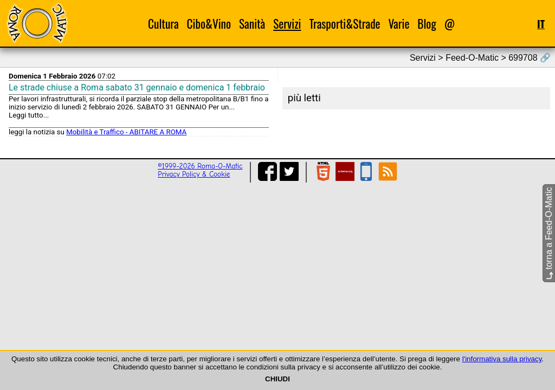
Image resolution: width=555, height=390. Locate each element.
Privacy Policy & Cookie (194, 174)
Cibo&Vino (209, 23)
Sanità (252, 23)
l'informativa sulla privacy (502, 359)
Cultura (163, 23)
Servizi (287, 23)
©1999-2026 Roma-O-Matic (200, 166)
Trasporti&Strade (344, 23)
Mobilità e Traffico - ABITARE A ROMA (126, 132)
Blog (426, 23)
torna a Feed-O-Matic (548, 233)
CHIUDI (277, 379)
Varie (398, 23)
